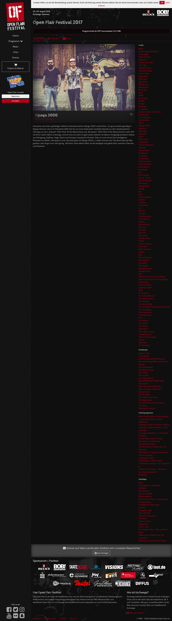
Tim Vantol (143, 323)
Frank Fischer (144, 375)
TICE (140, 318)
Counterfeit (143, 109)
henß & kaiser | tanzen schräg (150, 438)
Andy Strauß (144, 356)
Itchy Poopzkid (144, 161)
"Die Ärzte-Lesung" (146, 370)
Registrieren (15, 96)
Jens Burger (143, 169)
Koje (140, 191)
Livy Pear (142, 202)
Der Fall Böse (144, 120)
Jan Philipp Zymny (146, 378)
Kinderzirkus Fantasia (147, 444)
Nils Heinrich (144, 383)
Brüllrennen (143, 422)
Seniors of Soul (145, 521)
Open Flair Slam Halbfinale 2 (150, 389)
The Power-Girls (145, 312)
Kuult (141, 194)
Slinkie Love (143, 524)
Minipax (142, 222)
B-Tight (142, 104)
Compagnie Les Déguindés (149, 485)
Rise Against (143, 266)
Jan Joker (142, 507)
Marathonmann (145, 216)
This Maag (143, 405)
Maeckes (142, 213)
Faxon (141, 136)
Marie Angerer (144, 219)
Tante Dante (144, 293)
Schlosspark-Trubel (146, 458)
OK (162, 2)
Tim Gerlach (143, 320)
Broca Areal (143, 98)
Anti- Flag (142, 65)
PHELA (141, 241)
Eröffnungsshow (145, 496)
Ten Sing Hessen (145, 400)
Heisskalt (142, 147)
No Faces (142, 227)
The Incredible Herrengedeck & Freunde (154, 307)
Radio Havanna (145, 249)
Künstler (38, 38)
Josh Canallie (144, 175)
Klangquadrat (144, 186)
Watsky (141, 340)
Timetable (53, 38)
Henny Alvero (144, 150)
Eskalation (143, 134)
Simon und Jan (144, 394)
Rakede (142, 252)
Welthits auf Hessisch (147, 408)
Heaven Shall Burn (146, 145)
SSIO (141, 290)
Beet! (141, 483)
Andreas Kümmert (146, 62)
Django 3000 (144, 126)
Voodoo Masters (145, 334)
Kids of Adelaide (145, 180)
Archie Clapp (144, 73)
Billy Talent (143, 82)
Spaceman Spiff (145, 288)
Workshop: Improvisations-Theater (153, 541)
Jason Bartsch (144, 167)
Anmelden (15, 101)
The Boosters (144, 301)
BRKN (141, 95)
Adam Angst (144, 54)
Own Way (143, 230)
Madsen (142, 211)
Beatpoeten (143, 76)
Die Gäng (142, 436)
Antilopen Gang (145, 68)
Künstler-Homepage (44, 119)
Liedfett (142, 200)
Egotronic (142, 128)
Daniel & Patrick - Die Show (150, 112)
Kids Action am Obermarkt (149, 441)
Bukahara (142, 106)
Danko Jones (144, 115)
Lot (140, 208)
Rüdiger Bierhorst (145, 268)
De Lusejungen (144, 117)
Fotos (67, 38)
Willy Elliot (143, 342)
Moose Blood (144, 224)
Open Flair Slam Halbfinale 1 (150, 386)
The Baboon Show (146, 298)
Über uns (73, 618)
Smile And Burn (145, 285)
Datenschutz (51, 618)
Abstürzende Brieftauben (149, 51)
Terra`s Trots (144, 527)
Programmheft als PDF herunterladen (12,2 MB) (101, 31)
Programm (15, 41)
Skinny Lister (144, 282)
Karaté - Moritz (145, 178)
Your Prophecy (144, 345)
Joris (140, 172)
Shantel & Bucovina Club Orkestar (152, 277)
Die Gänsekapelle (146, 494)
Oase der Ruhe (144, 513)
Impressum (37, 618)
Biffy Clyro (143, 79)
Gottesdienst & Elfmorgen (149, 505)
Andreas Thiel (144, 353)
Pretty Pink (143, 246)
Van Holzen (143, 326)
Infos (15, 52)
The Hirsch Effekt (145, 304)
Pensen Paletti (144, 238)
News (15, 46)
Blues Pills (143, 90)
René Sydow (144, 260)
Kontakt (63, 618)
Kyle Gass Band (145, 197)
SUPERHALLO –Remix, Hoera (151, 461)
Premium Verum (145, 244)
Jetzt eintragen (101, 553)
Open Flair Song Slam (147, 516)
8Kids (141, 49)
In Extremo (143, 156)
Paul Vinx (142, 233)
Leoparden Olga (145, 510)
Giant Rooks (143, 142)
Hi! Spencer (143, 153)
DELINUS (142, 488)
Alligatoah (143, 60)
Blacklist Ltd (143, 84)
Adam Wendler (145, 57)
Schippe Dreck (144, 271)
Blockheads (143, 87)
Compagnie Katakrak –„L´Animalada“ (154, 433)
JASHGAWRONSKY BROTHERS (151, 381)
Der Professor (144, 491)
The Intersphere (145, 309)
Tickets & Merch (15, 67)
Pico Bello (143, 518)
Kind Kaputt (143, 183)
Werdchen (143, 475)
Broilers (142, 101)
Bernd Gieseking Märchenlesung (151, 359)
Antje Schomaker (145, 71)
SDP (140, 274)
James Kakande (145, 164)
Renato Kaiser (144, 392)
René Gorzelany (145, 257)
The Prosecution (145, 315)
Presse (15, 57)
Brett (140, 93)
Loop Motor (143, 205)
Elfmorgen (143, 131)
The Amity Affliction (147, 296)
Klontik (141, 189)
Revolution (143, 263)
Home (15, 35)
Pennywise (143, 235)
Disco (141, 123)
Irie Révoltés (143, 158)
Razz (141, 255)
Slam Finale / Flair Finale (148, 397)
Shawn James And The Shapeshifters (153, 279)
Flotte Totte (143, 139)
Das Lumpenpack (146, 367)
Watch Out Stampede (147, 337)
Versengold (143, 329)
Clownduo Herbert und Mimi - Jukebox (154, 425)
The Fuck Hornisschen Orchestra (151, 403)
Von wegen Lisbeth (146, 331)
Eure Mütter (143, 373)
